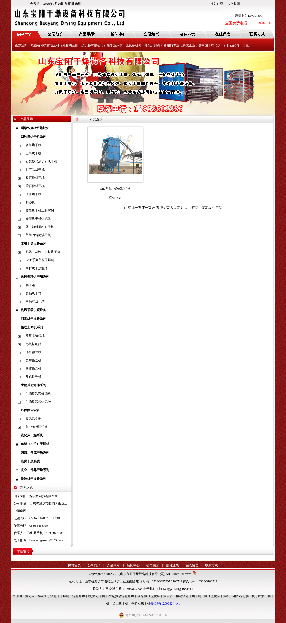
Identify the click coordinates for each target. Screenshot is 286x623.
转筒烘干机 (33, 145)
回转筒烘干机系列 (33, 136)
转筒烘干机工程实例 (40, 210)
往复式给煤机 (35, 336)
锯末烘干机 (33, 194)
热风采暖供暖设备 (33, 310)
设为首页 (216, 4)
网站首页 (74, 565)
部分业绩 (172, 565)
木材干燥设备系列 (33, 243)
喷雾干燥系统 (30, 461)
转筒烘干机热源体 (38, 219)
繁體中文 (241, 15)
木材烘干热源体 (37, 268)
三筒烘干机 (33, 153)
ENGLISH (255, 15)
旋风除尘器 (33, 418)
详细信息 (115, 198)
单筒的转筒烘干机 (38, 235)
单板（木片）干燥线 (35, 444)
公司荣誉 (152, 565)
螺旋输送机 (33, 368)
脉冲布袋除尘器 (37, 427)
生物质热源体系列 (33, 385)
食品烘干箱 (33, 293)
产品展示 (113, 565)
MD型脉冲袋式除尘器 (115, 188)
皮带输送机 (33, 360)
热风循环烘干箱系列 (35, 277)
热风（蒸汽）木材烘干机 (43, 252)
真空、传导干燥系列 (35, 470)
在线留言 (192, 565)
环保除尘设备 (30, 410)
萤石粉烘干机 (35, 186)
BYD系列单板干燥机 (40, 260)
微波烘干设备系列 (33, 479)
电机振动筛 (33, 344)
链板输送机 (33, 352)
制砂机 (30, 202)
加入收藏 (233, 4)
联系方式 (211, 565)
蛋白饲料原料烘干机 (40, 227)
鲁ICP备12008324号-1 (165, 603)
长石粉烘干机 (35, 178)
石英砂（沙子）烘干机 (41, 161)
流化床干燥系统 (32, 435)
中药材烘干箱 (35, 301)
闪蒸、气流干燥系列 (35, 452)
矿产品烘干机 (35, 169)
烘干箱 (30, 285)
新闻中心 (133, 565)
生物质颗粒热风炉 (38, 402)
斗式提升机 (33, 376)
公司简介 (94, 565)
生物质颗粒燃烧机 (38, 393)
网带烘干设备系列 (33, 318)
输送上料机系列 (32, 327)
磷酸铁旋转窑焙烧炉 (35, 128)
